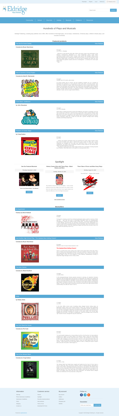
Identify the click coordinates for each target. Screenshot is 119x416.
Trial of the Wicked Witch (23, 354)
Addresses (61, 399)
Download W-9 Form (42, 406)
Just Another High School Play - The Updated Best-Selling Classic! (59, 238)
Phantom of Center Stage (59, 131)
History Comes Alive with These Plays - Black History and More (59, 167)
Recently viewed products (43, 399)
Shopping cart (62, 401)
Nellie (17, 296)
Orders (60, 396)
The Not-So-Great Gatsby (59, 43)
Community (29, 20)
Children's (79, 20)
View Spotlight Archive (59, 199)
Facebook (81, 394)
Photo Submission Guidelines (23, 396)
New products (40, 401)
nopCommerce (24, 412)
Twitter (85, 394)
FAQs (17, 401)
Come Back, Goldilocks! (59, 102)
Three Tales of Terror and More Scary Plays (89, 166)
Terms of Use (40, 403)
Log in (96, 1)
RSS (88, 394)
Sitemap (18, 394)
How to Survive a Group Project (59, 73)
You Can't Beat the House (23, 325)
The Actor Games (20, 267)
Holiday (59, 20)
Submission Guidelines (21, 399)
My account (61, 394)
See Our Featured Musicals (29, 166)
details (29, 192)
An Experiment (20, 209)
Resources (89, 20)
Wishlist (60, 403)
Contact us (18, 406)
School (40, 20)
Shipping (18, 403)
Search (39, 394)
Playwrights (84, 1)
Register (90, 1)
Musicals (68, 20)
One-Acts (49, 20)
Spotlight (39, 396)
